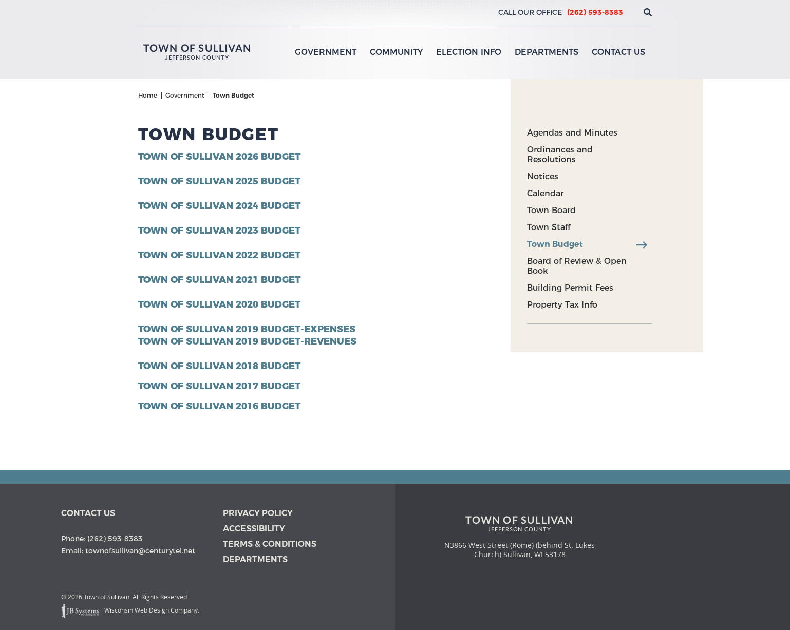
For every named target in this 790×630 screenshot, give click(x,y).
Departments (546, 52)
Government (325, 52)
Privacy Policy (258, 513)
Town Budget (555, 244)
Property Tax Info (562, 305)
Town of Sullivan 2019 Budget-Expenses (246, 329)
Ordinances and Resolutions (560, 154)
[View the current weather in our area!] (630, 12)
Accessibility (254, 528)
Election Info (468, 52)
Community (396, 52)
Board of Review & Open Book (577, 266)
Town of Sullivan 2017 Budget (219, 386)
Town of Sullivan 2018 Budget (219, 366)
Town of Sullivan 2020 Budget (219, 304)
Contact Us (618, 52)
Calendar (545, 193)
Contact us (88, 513)
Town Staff (548, 227)
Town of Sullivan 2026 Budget (219, 156)
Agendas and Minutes (572, 133)
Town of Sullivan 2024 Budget (219, 206)
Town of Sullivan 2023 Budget (219, 230)
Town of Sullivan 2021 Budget (219, 279)
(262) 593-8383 (595, 12)
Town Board (551, 210)
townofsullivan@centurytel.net (140, 551)
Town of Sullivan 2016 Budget (219, 406)
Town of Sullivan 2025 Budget (219, 181)
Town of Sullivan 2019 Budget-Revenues (247, 341)
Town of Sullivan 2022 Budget (219, 255)
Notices (542, 176)
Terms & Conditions (269, 544)
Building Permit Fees (570, 288)
